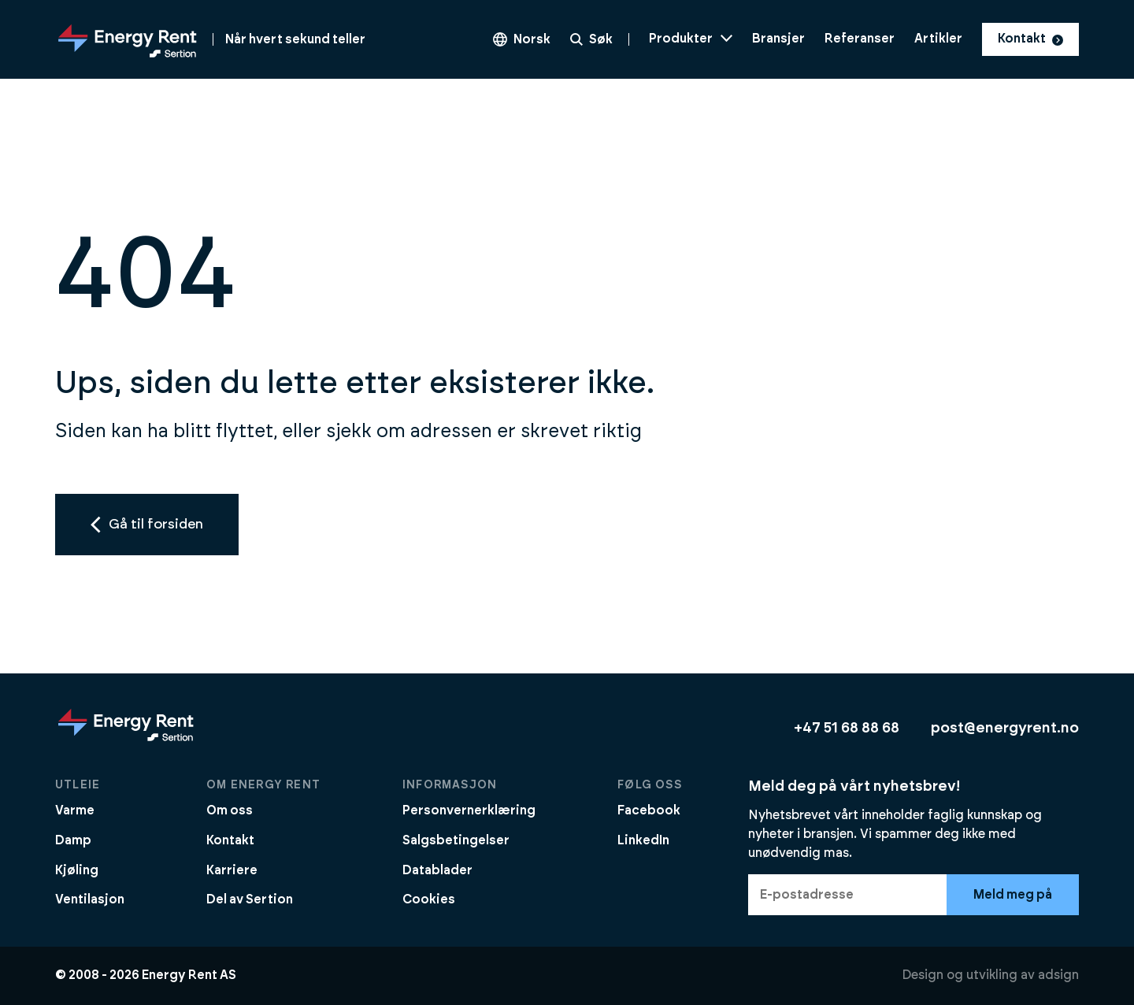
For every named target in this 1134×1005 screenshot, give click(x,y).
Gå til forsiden (147, 524)
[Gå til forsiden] (210, 39)
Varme (74, 810)
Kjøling (76, 870)
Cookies (428, 899)
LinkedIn (643, 840)
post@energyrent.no (1005, 728)
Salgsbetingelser (456, 840)
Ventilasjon (89, 899)
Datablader (437, 870)
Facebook (648, 810)
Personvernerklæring (469, 810)
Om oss (229, 810)
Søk (591, 39)
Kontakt (1030, 38)
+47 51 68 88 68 (846, 728)
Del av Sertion (249, 899)
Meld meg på (1012, 894)
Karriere (232, 870)
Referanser (860, 38)
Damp (73, 840)
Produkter (690, 38)
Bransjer (778, 38)
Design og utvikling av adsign (990, 975)
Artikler (938, 38)
